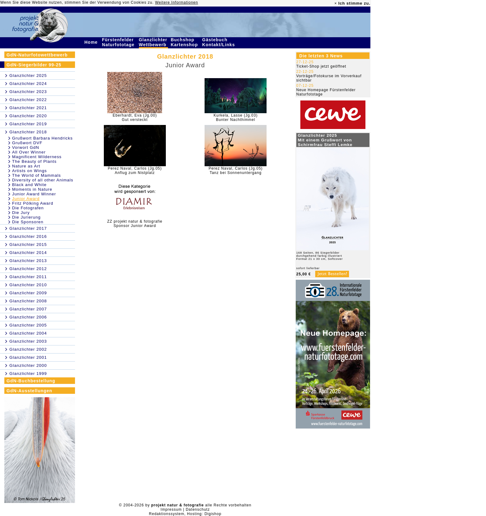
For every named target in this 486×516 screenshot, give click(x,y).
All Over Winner (29, 152)
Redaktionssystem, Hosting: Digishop (185, 514)
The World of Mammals (36, 175)
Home (91, 42)
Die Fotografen (28, 208)
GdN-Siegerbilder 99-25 (34, 64)
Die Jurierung (26, 217)
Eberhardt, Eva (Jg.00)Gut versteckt (135, 117)
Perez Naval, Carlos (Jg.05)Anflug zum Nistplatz (135, 170)
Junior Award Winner (34, 194)
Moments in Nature (32, 189)
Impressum (171, 509)
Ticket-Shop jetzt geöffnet (321, 66)
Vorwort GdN (25, 147)
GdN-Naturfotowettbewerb (37, 54)
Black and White (29, 184)
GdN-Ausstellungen (29, 390)
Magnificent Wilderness (37, 156)
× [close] (335, 3)
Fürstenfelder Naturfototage (119, 42)
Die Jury (21, 212)
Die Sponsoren (27, 222)
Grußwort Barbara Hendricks (42, 138)
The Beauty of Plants (34, 161)
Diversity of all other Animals (42, 180)
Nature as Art (26, 166)
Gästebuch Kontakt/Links (219, 42)
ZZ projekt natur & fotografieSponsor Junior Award (134, 223)
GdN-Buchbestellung (31, 380)
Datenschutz (198, 509)
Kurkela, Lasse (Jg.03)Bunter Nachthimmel (236, 117)
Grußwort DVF (27, 142)
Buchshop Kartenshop (185, 42)
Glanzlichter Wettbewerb (153, 42)
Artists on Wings (29, 170)
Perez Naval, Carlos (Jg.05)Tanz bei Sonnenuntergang (236, 170)
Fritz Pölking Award (32, 203)
